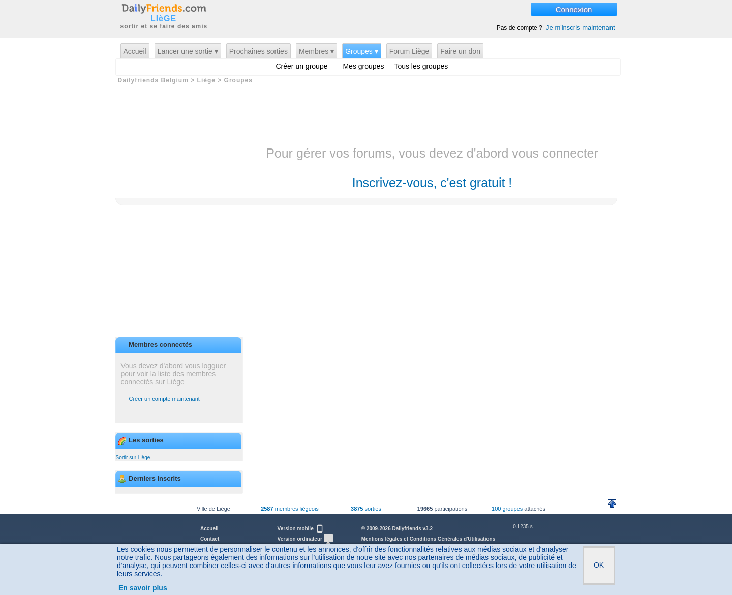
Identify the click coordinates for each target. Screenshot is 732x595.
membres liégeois (290, 508)
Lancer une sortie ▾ (188, 51)
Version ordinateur (305, 539)
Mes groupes (363, 66)
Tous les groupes (421, 66)
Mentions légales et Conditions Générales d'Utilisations (428, 539)
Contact (209, 539)
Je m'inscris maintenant (580, 28)
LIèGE (163, 19)
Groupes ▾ (361, 51)
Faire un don (460, 51)
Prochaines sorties (258, 51)
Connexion (574, 9)
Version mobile (301, 528)
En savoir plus (142, 588)
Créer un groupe (302, 66)
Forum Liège (409, 51)
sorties (366, 508)
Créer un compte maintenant (164, 399)
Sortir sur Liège (133, 457)
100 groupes (507, 508)
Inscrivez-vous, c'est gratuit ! (432, 182)
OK (599, 565)
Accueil (135, 51)
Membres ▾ (316, 51)
